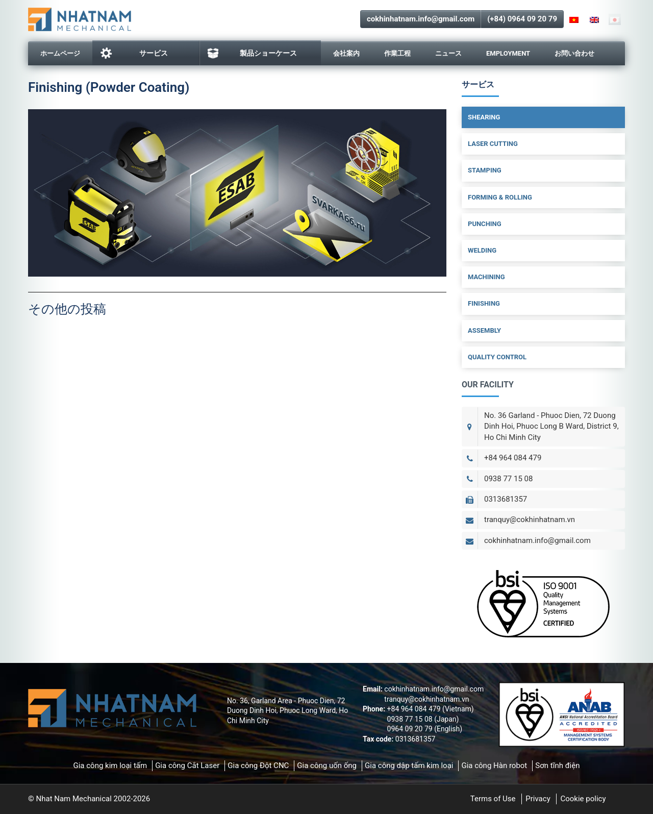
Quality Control (497, 357)
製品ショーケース (252, 53)
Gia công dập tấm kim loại (409, 765)
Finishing (484, 303)
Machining (486, 277)
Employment (508, 53)
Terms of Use (493, 798)
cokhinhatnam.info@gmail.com (420, 18)
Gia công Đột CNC (258, 765)
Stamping (484, 170)
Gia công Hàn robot (494, 765)
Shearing (484, 117)
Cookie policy (583, 798)
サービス (134, 53)
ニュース (448, 53)
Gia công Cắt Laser (187, 765)
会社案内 (346, 53)
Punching (484, 224)
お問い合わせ (574, 53)
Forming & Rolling (500, 197)
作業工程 (397, 53)
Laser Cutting (493, 143)
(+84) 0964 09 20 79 (522, 18)
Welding (482, 250)
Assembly (484, 330)
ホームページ (60, 53)
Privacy (537, 798)
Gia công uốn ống (327, 765)
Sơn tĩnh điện (557, 765)
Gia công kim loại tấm (110, 765)
